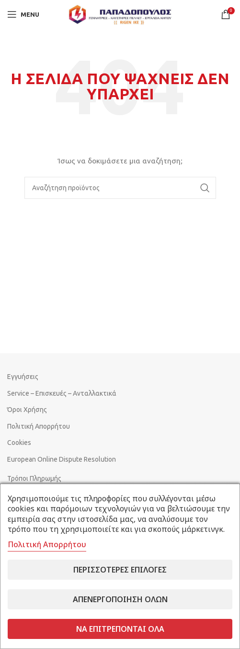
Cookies (19, 442)
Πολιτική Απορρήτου (38, 426)
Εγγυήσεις (22, 376)
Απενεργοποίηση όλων (120, 599)
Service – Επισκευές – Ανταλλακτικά (61, 393)
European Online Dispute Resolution (61, 459)
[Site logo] (120, 14)
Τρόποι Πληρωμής (34, 478)
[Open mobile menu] (23, 14)
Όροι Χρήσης (27, 409)
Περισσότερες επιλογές (120, 569)
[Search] (120, 188)
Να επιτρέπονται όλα (120, 629)
